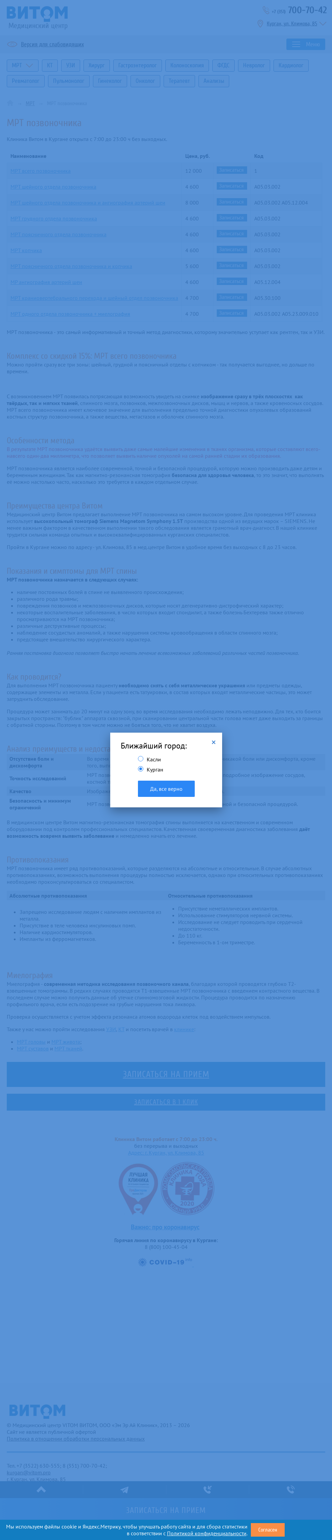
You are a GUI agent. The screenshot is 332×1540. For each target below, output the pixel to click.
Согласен (267, 1530)
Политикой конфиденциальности (206, 1533)
